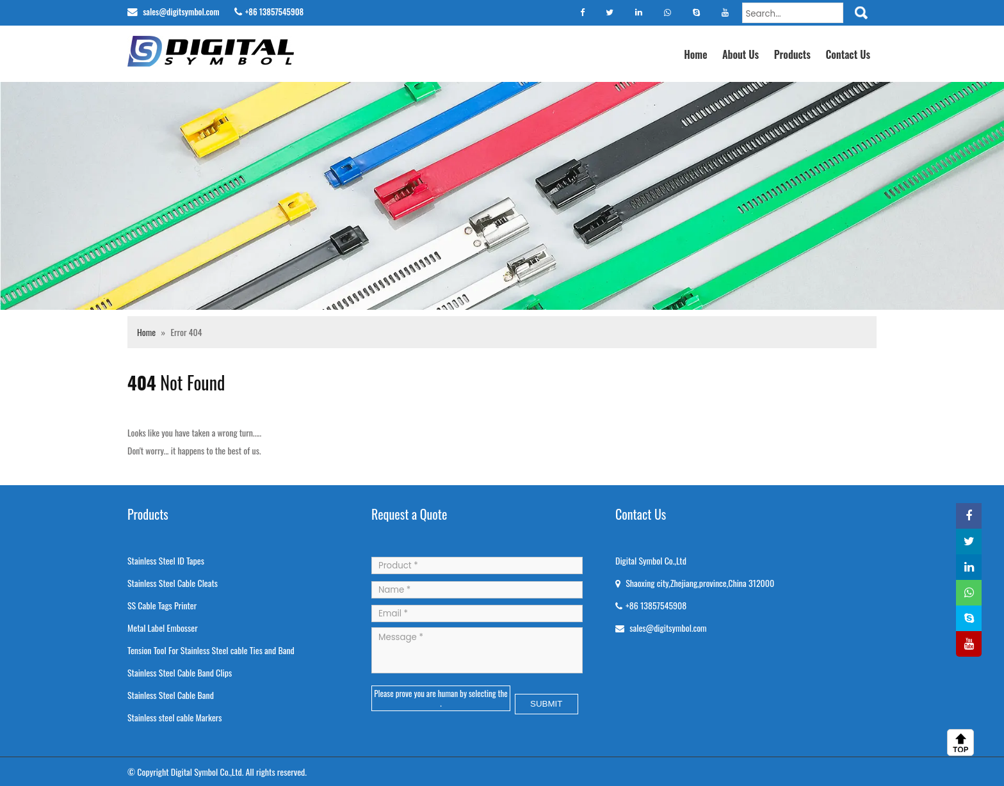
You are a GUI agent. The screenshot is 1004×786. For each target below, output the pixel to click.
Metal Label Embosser (162, 627)
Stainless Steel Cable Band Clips (179, 672)
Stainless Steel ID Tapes (165, 560)
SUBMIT (546, 704)
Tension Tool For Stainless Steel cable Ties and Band (211, 650)
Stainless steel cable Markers (174, 717)
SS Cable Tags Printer (162, 605)
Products (792, 54)
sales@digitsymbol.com (180, 11)
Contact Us (847, 54)
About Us (740, 54)
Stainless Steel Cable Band (170, 695)
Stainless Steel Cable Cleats (172, 583)
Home (695, 54)
